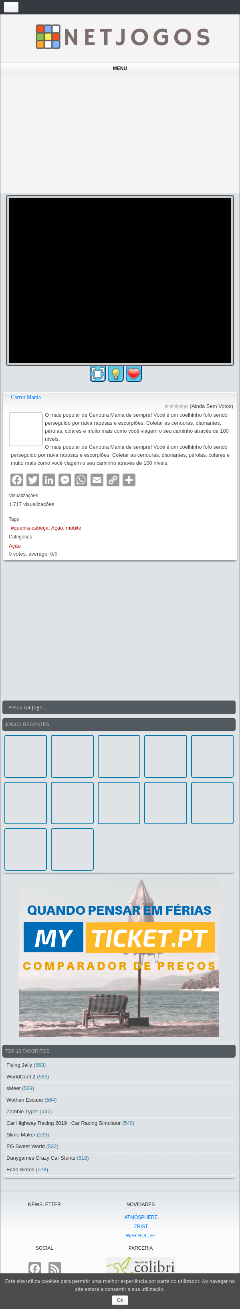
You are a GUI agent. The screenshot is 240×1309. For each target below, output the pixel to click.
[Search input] (114, 707)
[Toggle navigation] (11, 7)
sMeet (13, 1088)
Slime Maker (20, 1135)
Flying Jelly (19, 1065)
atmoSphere (140, 1217)
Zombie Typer (22, 1111)
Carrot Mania (26, 397)
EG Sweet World (25, 1146)
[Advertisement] (120, 134)
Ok (120, 1300)
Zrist (141, 1226)
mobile (73, 528)
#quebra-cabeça (29, 528)
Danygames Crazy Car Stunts (40, 1158)
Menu (120, 68)
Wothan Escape (24, 1100)
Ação (57, 528)
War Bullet (141, 1236)
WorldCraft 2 (21, 1077)
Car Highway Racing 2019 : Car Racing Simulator (63, 1123)
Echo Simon (20, 1169)
